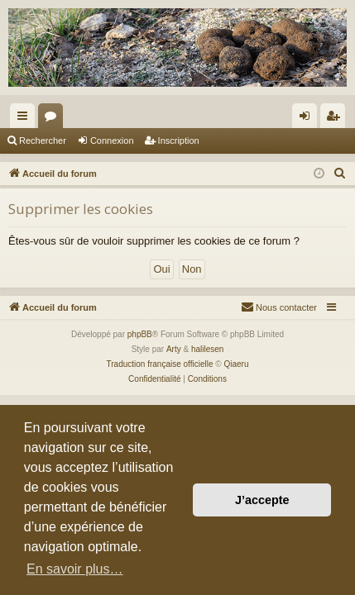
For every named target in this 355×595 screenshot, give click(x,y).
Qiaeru (235, 364)
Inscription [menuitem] (336, 119)
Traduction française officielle (160, 364)
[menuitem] (340, 173)
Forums (54, 119)
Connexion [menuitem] (308, 119)
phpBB (139, 334)
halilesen (207, 349)
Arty (173, 349)
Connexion (112, 140)
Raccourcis (26, 119)
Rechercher (42, 140)
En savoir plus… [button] (74, 569)
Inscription (178, 140)
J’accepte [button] (262, 500)
